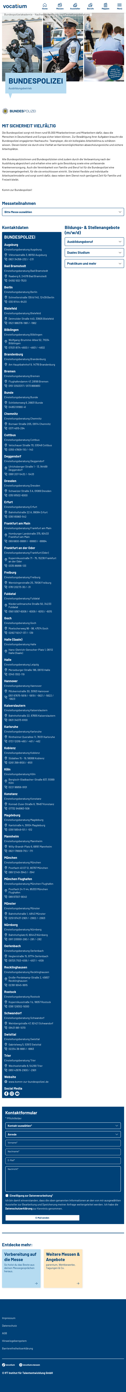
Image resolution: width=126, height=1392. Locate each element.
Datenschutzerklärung (18, 1210)
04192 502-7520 (16, 281)
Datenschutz (9, 1325)
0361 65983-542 (16, 517)
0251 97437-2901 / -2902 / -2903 (25, 919)
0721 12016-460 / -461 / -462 (23, 742)
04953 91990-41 (16, 408)
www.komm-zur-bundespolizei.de (30, 1082)
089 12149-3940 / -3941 (20, 873)
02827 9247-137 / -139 (19, 633)
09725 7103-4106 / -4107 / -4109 (25, 961)
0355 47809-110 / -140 (19, 450)
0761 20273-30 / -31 (18, 587)
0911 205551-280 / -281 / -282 (24, 940)
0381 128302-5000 (17, 1007)
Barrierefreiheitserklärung (17, 1348)
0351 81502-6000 (17, 496)
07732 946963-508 (18, 809)
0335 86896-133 (16, 566)
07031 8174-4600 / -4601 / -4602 (25, 348)
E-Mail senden (42, 1220)
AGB (4, 1333)
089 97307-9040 (16, 897)
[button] (63, 212)
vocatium (9, 1364)
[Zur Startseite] (14, 6)
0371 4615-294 (15, 429)
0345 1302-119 (15, 675)
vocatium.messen (34, 1364)
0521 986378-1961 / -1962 (21, 324)
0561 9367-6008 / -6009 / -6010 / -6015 (29, 612)
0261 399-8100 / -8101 (19, 763)
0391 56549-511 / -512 (19, 830)
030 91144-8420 (16, 302)
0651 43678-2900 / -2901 (21, 1071)
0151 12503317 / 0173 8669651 (23, 386)
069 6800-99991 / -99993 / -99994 (26, 542)
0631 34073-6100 (17, 721)
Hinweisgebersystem (14, 1340)
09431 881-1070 (16, 1028)
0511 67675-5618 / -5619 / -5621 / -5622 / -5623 (30, 698)
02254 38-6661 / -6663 (20, 1049)
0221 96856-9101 (16, 788)
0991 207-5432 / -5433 (20, 475)
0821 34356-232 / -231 (20, 260)
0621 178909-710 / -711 (19, 852)
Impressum (8, 1318)
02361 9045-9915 (17, 986)
